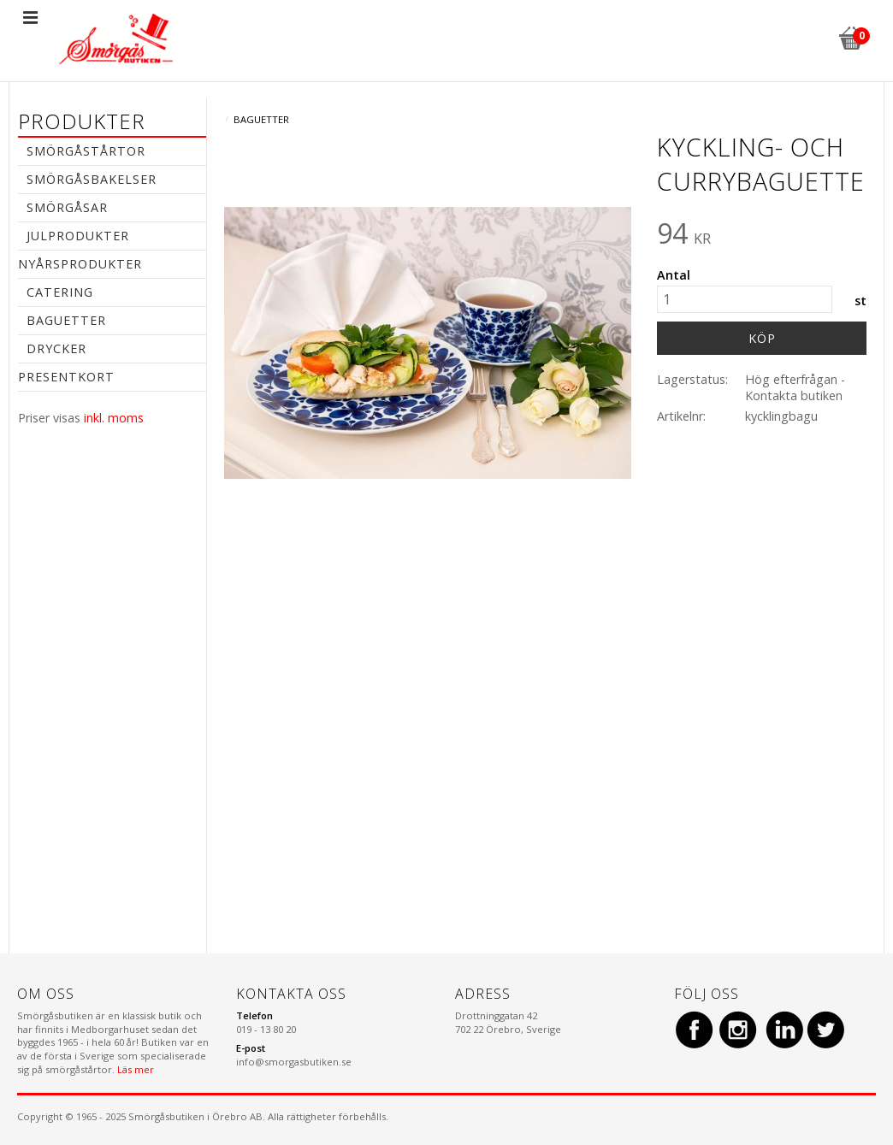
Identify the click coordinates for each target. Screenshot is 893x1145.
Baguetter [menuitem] (66, 320)
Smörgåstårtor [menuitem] (86, 151)
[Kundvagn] (850, 36)
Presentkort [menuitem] (66, 377)
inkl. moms (114, 418)
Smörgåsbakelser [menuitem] (92, 179)
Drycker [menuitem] (56, 348)
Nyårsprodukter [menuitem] (80, 264)
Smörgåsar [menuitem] (67, 207)
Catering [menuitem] (60, 292)
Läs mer (135, 1069)
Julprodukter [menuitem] (78, 235)
